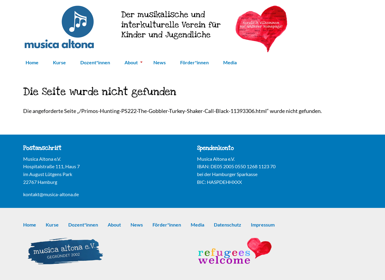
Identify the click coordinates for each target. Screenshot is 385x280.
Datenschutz (227, 224)
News (159, 62)
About (134, 62)
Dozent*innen (95, 62)
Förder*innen (194, 62)
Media (230, 62)
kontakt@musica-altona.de (51, 194)
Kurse (59, 62)
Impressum (263, 224)
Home (32, 62)
